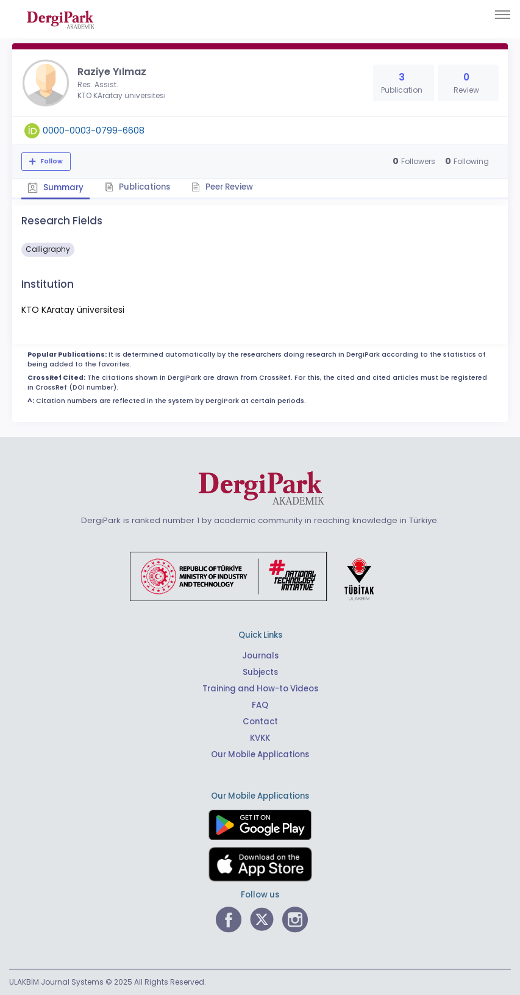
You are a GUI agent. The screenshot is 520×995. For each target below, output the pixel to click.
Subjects (260, 672)
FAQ (260, 705)
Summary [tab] (55, 187)
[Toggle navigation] (502, 14)
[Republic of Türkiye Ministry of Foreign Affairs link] (260, 576)
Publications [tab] (137, 187)
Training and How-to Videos (260, 688)
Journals (260, 656)
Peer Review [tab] (222, 187)
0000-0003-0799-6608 (93, 130)
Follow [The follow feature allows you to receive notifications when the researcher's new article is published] (50, 161)
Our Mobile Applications (260, 754)
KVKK (260, 738)
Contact (260, 721)
